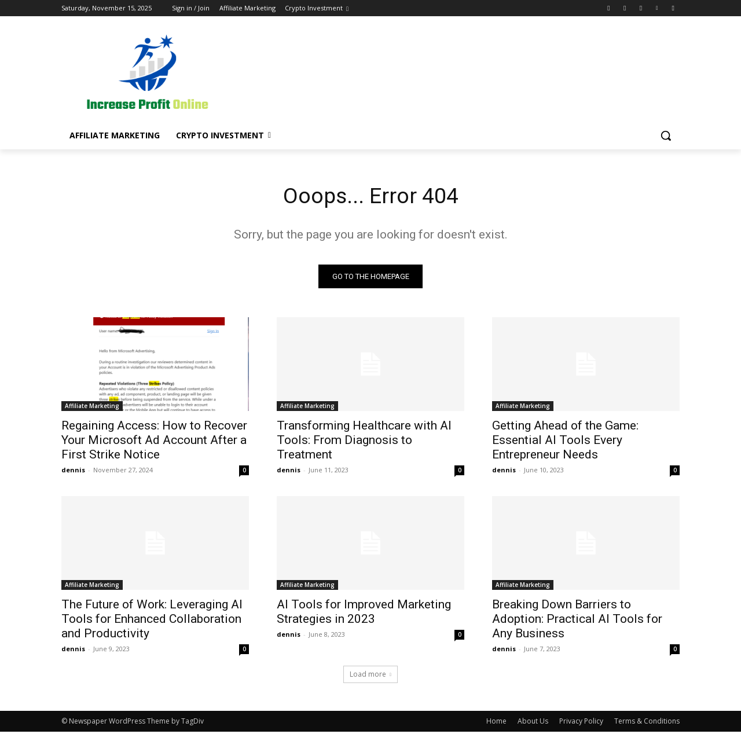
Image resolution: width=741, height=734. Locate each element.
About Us (533, 723)
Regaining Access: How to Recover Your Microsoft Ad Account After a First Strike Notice (154, 442)
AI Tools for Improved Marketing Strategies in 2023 (364, 614)
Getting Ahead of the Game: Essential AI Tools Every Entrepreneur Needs (565, 442)
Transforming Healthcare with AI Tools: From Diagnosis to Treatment (364, 442)
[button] (666, 135)
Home (496, 723)
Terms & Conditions (647, 723)
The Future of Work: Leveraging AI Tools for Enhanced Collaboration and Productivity (152, 621)
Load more (370, 676)
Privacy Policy (581, 723)
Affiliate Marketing (92, 408)
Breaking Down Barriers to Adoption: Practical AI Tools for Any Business (577, 621)
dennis (73, 472)
